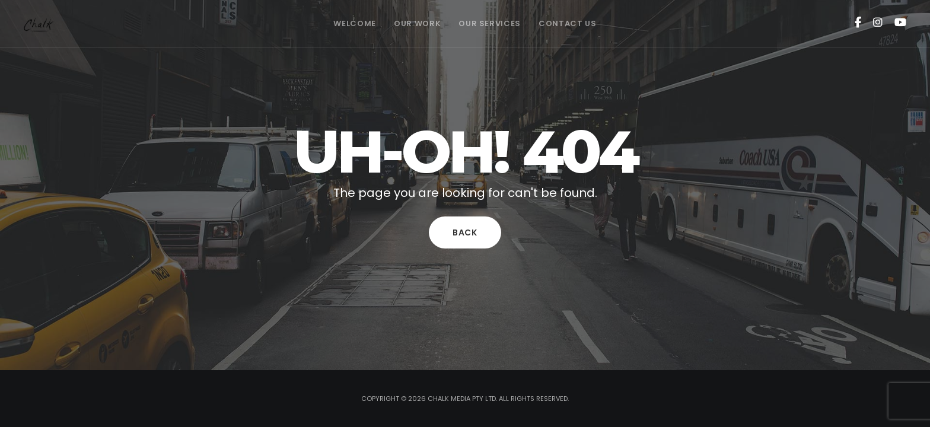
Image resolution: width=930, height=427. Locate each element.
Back (465, 232)
